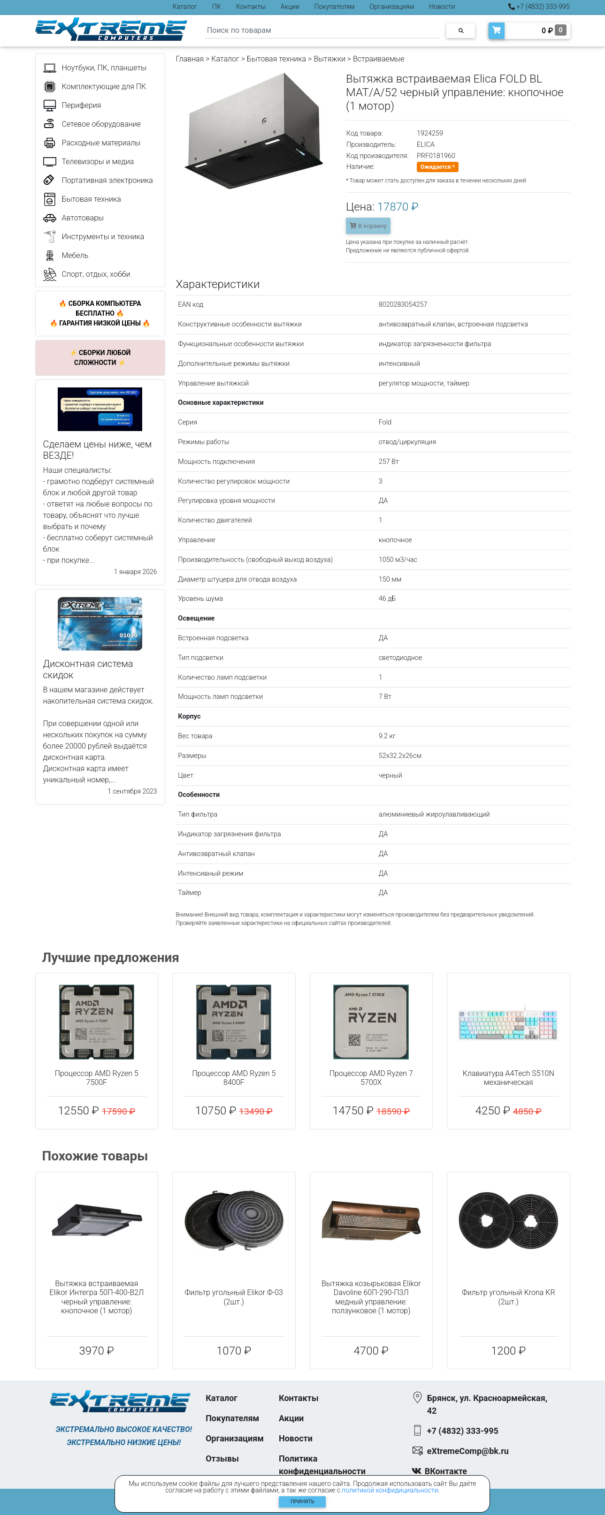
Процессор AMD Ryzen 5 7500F (96, 1078)
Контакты (251, 6)
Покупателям (334, 6)
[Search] (322, 30)
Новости (442, 6)
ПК (216, 6)
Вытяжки (329, 58)
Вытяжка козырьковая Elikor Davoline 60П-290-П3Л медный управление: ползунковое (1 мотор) (371, 1297)
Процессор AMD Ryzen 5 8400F (234, 1078)
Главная (190, 58)
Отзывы (222, 1458)
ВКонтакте (446, 1471)
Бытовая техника (276, 58)
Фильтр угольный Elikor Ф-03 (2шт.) (234, 1297)
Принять (302, 1502)
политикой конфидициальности (390, 1490)
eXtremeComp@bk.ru (468, 1451)
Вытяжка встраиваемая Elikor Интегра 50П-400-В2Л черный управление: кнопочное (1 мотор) (96, 1297)
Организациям (392, 6)
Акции (290, 6)
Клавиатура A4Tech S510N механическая (508, 1078)
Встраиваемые (379, 58)
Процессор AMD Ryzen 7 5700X (371, 1078)
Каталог (185, 6)
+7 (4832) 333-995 (539, 6)
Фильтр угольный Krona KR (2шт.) (508, 1297)
